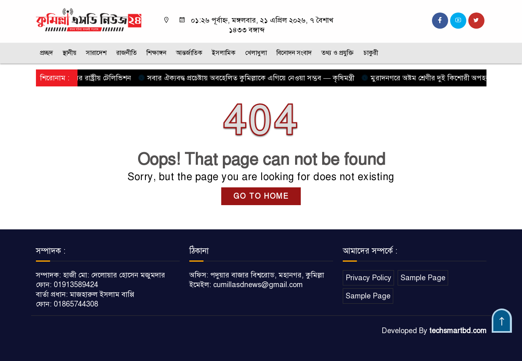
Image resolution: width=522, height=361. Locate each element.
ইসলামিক (223, 53)
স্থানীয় (69, 53)
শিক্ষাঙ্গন (156, 53)
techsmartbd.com (457, 330)
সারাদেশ (96, 53)
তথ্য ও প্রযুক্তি (337, 53)
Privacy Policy (368, 277)
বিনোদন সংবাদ (294, 53)
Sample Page (422, 277)
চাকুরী (370, 53)
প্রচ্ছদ (46, 53)
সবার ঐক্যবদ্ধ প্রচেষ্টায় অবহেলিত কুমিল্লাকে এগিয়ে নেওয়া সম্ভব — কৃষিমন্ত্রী (248, 77)
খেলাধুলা (256, 53)
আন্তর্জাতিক (189, 53)
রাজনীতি (126, 53)
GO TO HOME (261, 196)
